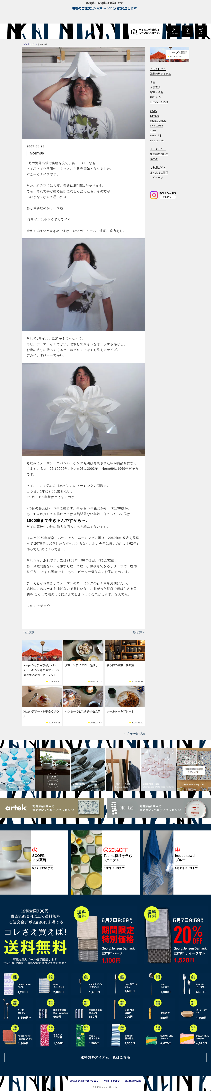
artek (153, 130)
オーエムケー (158, 149)
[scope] (33, 31)
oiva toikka (156, 125)
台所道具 (155, 87)
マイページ (156, 177)
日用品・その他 (159, 102)
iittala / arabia (158, 120)
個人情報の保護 (132, 1081)
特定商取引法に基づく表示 (84, 1081)
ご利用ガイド (158, 167)
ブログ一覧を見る (135, 733)
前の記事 (137, 632)
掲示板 (154, 158)
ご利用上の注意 (111, 1081)
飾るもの (155, 97)
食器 (152, 82)
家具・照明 (156, 92)
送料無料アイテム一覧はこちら (105, 1057)
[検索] (153, 183)
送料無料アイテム (160, 73)
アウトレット (158, 68)
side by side (157, 140)
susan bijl (156, 135)
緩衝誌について (159, 154)
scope (153, 110)
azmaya (155, 115)
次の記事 (29, 632)
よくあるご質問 (159, 172)
